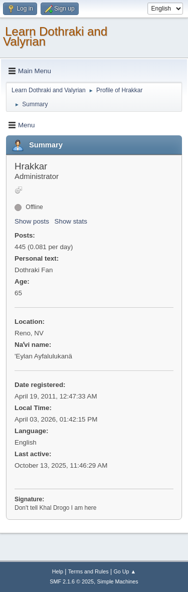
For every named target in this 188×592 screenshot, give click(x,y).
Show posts (32, 221)
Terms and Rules (88, 571)
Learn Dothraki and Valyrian (55, 36)
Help (57, 571)
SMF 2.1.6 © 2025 (72, 581)
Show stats (71, 221)
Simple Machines (117, 581)
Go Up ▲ (124, 571)
